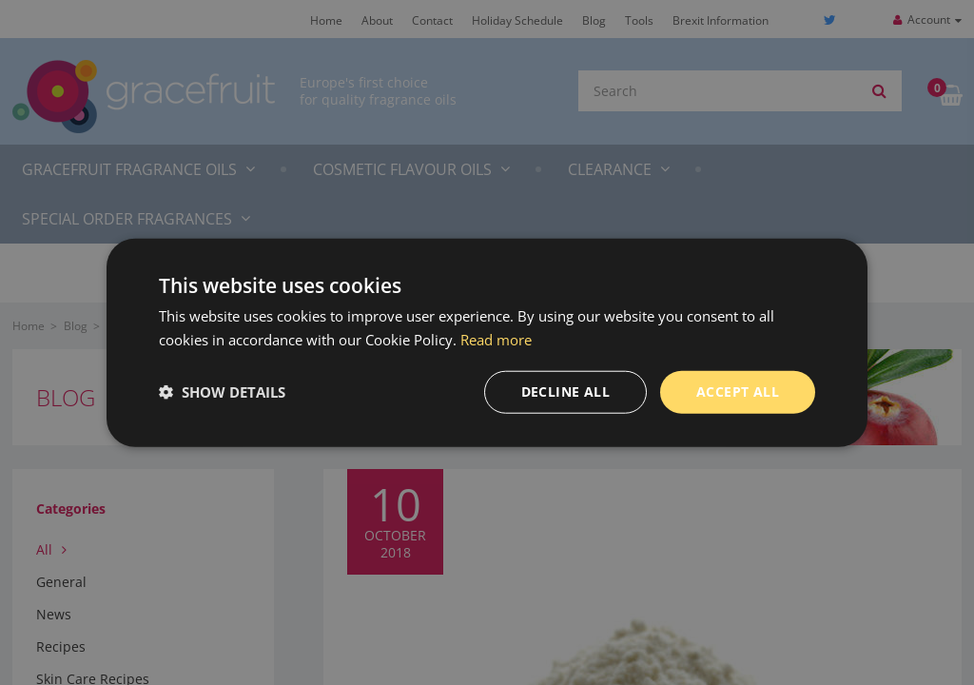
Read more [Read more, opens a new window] (496, 339)
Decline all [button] (565, 391)
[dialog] (487, 342)
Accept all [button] (737, 391)
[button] (222, 392)
